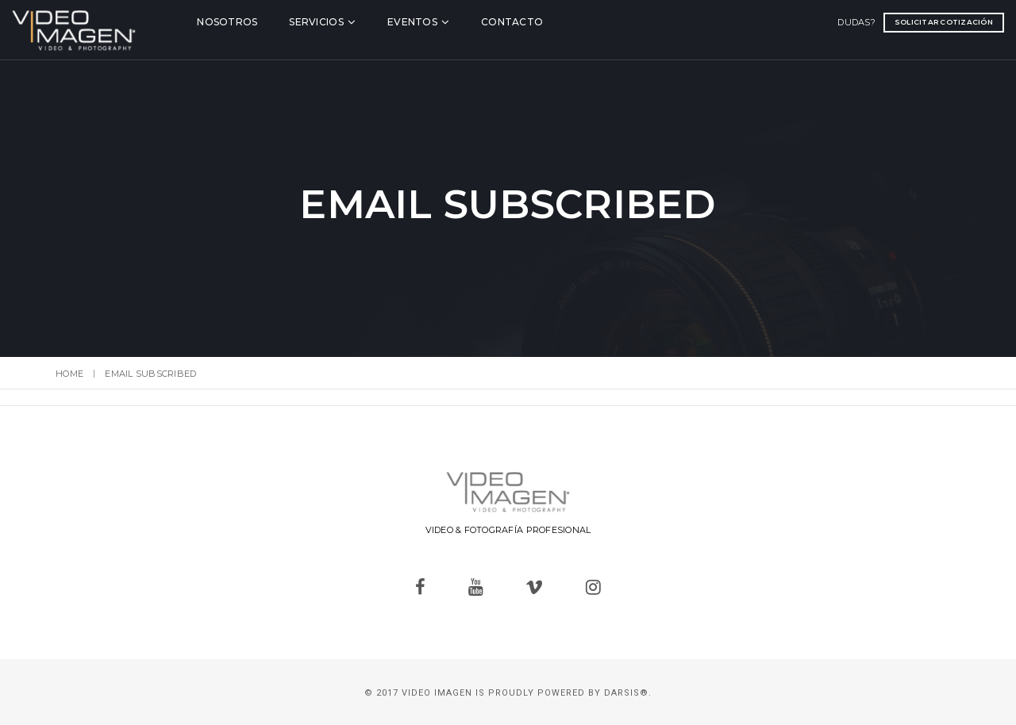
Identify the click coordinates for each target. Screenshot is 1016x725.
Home (69, 373)
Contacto (541, 21)
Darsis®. (628, 693)
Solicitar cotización (900, 21)
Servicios (345, 21)
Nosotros (256, 21)
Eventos (442, 21)
